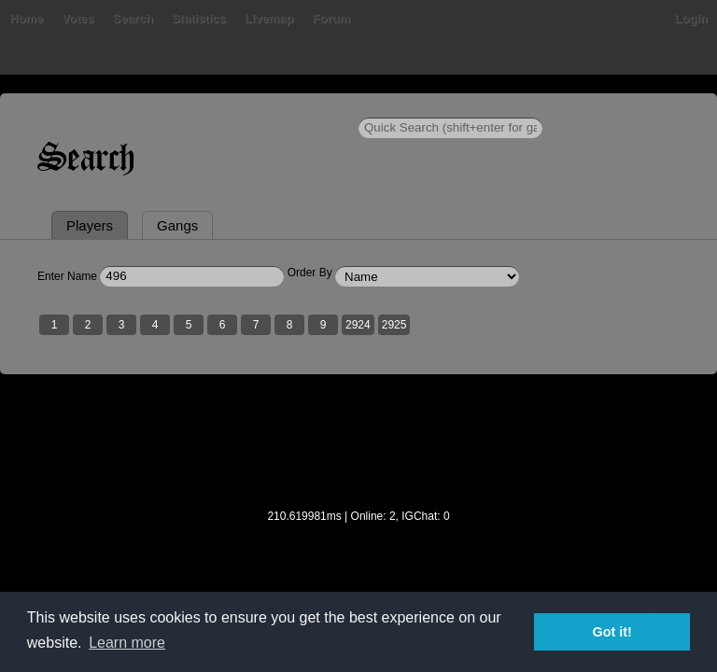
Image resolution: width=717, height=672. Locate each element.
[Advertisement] (358, 454)
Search (133, 18)
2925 (394, 324)
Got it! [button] (612, 631)
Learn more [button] (127, 643)
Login (691, 18)
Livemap (269, 18)
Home (26, 18)
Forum (331, 18)
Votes (77, 18)
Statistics (199, 18)
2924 (358, 324)
